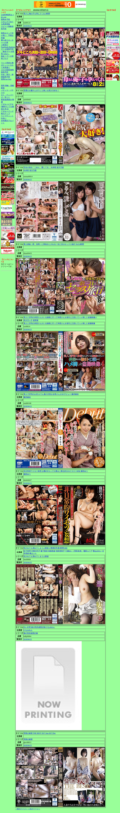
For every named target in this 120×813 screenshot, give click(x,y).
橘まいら (33, 553)
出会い (3, 118)
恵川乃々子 (28, 320)
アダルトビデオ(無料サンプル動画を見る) (7, 106)
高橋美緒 (51, 551)
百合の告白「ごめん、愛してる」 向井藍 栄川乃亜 (44, 167)
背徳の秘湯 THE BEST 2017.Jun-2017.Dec (40, 733)
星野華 (35, 320)
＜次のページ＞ (34, 809)
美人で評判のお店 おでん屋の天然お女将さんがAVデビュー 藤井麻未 (51, 394)
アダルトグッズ (7, 111)
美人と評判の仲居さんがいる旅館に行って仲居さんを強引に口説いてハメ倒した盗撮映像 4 (60, 317)
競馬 (3, 85)
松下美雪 (27, 551)
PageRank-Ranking (8, 47)
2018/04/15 (28, 26)
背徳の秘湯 (28, 739)
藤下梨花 (44, 551)
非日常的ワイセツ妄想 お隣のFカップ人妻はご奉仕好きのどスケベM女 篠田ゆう (56, 471)
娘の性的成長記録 (31, 633)
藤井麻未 (27, 397)
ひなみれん (28, 630)
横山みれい (97, 551)
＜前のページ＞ (21, 809)
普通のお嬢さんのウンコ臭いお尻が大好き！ (41, 90)
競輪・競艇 (9, 85)
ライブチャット (7, 116)
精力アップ (5, 114)
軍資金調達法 (6, 100)
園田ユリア (87, 551)
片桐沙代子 (35, 551)
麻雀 (3, 88)
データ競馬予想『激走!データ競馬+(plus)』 (7, 51)
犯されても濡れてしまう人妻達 (36, 556)
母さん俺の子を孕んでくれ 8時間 (37, 14)
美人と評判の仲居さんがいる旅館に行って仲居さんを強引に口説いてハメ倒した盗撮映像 (59, 323)
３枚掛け (4, 45)
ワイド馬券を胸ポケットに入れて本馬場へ (7, 65)
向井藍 (26, 170)
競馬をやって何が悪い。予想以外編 (7, 35)
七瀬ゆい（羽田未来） (74, 551)
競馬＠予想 (5, 19)
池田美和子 (60, 551)
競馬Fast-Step (6, 79)
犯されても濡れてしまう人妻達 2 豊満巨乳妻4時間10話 (45, 548)
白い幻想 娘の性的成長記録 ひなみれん (39, 627)
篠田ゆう (27, 474)
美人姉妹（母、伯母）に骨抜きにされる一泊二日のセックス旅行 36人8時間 (54, 244)
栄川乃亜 (33, 170)
